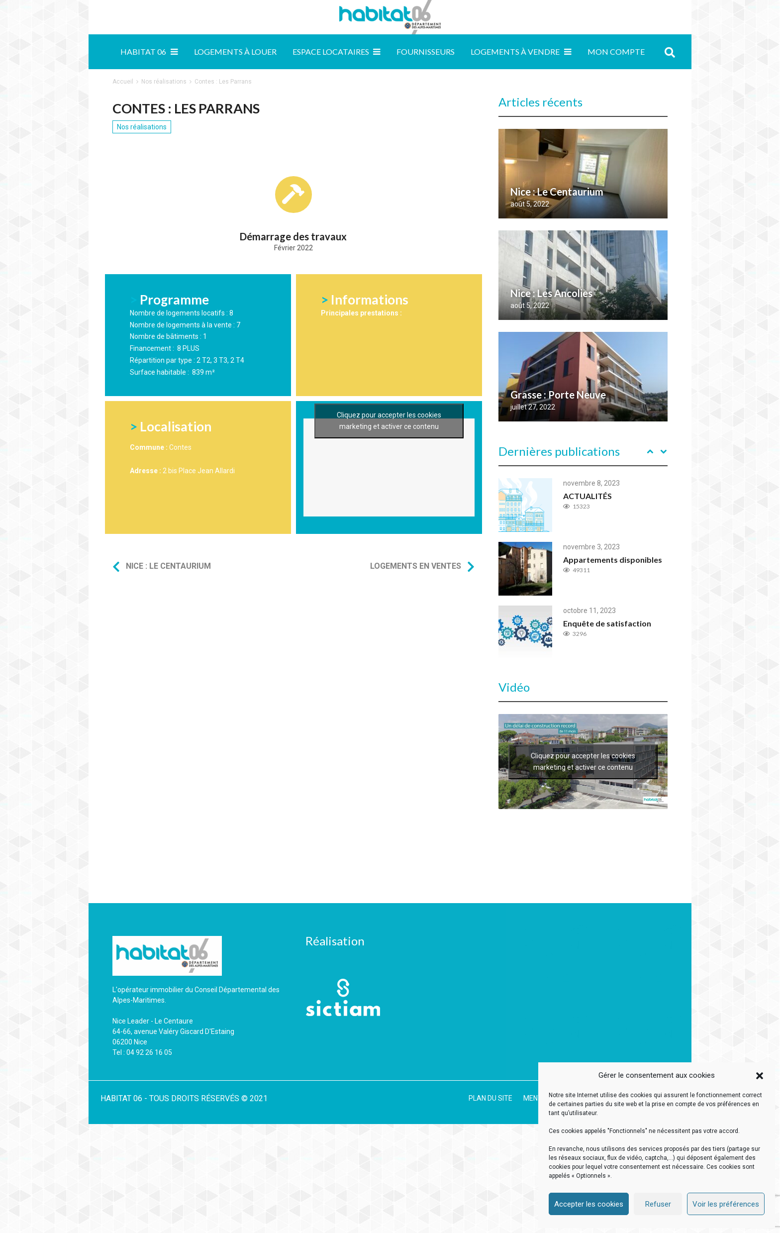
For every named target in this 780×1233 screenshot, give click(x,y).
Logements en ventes (415, 566)
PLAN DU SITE (490, 1098)
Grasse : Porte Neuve (558, 395)
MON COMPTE (616, 51)
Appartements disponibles (612, 559)
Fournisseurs (425, 51)
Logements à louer (235, 51)
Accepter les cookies (588, 1204)
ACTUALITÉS (587, 496)
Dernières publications (559, 451)
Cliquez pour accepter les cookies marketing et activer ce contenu (389, 480)
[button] (760, 1076)
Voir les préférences (725, 1204)
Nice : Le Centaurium (168, 566)
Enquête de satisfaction (607, 623)
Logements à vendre (515, 51)
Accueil (122, 81)
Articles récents (540, 102)
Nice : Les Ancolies (551, 293)
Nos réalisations (164, 81)
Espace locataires (330, 51)
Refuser (658, 1204)
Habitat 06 (143, 51)
